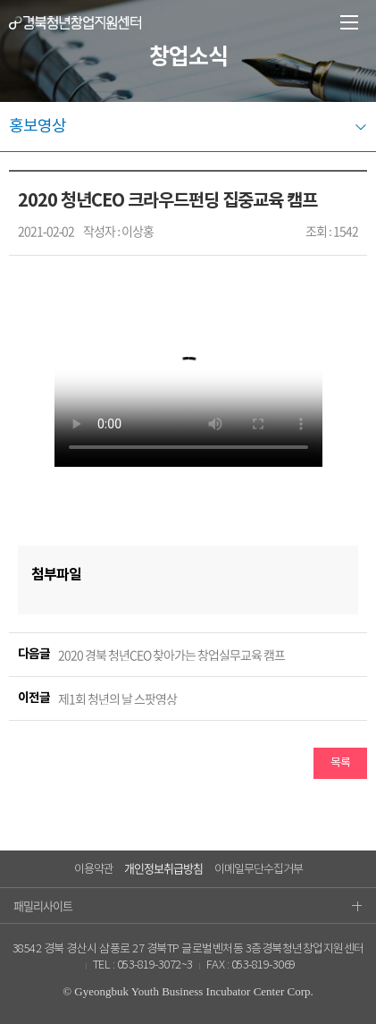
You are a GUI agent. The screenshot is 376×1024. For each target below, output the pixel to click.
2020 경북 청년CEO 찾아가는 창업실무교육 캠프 (171, 654)
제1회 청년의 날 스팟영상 (117, 698)
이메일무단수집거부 (258, 870)
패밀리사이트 (187, 905)
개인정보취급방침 (163, 868)
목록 (340, 763)
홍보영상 (37, 126)
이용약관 (93, 870)
